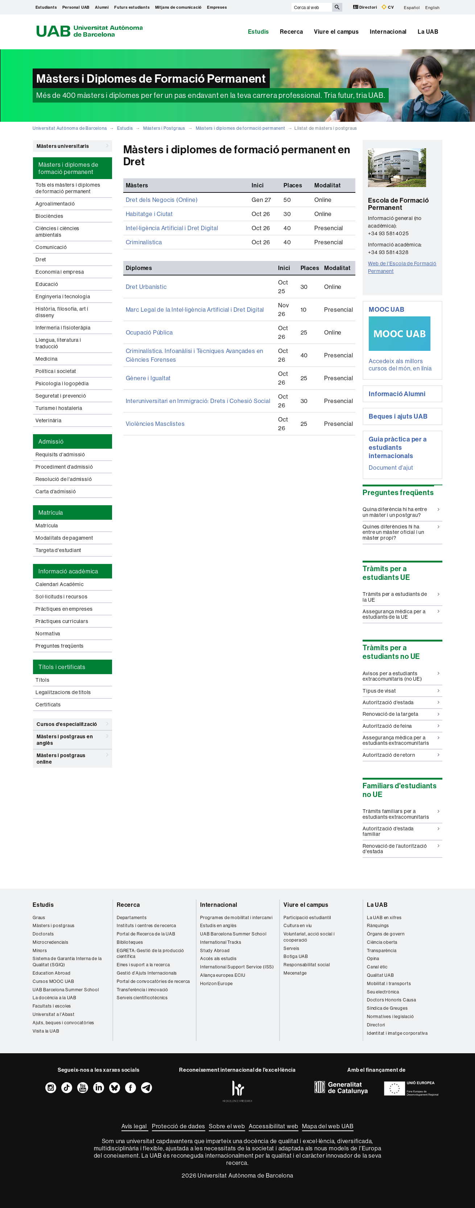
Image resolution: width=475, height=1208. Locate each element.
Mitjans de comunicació (178, 7)
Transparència (381, 950)
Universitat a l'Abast (54, 1014)
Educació (47, 284)
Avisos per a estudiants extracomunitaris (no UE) (401, 676)
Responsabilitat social (307, 964)
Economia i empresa (60, 272)
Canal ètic (377, 967)
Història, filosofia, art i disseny (62, 312)
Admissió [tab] (50, 441)
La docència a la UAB (55, 997)
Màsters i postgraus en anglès (72, 738)
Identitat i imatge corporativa (397, 1033)
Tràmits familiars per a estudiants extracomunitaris (401, 814)
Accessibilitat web (273, 1126)
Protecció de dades (178, 1126)
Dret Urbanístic (146, 286)
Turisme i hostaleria (59, 408)
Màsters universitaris (72, 145)
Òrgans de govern (386, 934)
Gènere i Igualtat (148, 378)
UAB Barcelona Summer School (66, 989)
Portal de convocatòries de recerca (153, 981)
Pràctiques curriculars (62, 621)
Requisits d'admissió (60, 454)
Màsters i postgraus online (72, 757)
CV (387, 7)
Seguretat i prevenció (61, 396)
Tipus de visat (401, 691)
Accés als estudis (218, 958)
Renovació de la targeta (401, 714)
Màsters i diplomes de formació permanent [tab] (68, 168)
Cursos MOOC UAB (53, 981)
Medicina (46, 359)
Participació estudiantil (307, 917)
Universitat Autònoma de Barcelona (70, 128)
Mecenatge (295, 973)
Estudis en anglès (218, 925)
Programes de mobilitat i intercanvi (236, 917)
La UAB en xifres (384, 917)
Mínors (40, 950)
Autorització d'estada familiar (401, 831)
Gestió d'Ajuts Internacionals (147, 973)
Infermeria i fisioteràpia (63, 327)
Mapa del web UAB (328, 1126)
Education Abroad (52, 973)
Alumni (102, 7)
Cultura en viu (298, 925)
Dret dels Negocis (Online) (162, 199)
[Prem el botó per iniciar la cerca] (337, 7)
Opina (373, 958)
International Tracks (220, 942)
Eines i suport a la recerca (143, 964)
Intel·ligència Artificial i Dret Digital (172, 228)
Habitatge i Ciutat (149, 213)
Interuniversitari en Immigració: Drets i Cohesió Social (198, 400)
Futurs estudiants (132, 7)
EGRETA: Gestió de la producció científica (150, 953)
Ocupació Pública (149, 332)
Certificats (48, 704)
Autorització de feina (401, 726)
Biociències (49, 216)
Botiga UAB (296, 956)
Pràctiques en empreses (64, 609)
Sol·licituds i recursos (61, 596)
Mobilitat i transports (389, 983)
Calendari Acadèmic (59, 584)
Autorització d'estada (401, 702)
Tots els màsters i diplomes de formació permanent (68, 188)
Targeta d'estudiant (58, 550)
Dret (41, 259)
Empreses (217, 7)
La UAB (428, 31)
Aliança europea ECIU (222, 975)
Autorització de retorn (401, 755)
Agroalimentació (55, 203)
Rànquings (378, 925)
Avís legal (134, 1126)
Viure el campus (336, 31)
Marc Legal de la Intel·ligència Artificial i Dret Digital (195, 309)
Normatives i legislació (390, 1016)
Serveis (292, 948)
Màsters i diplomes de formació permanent (240, 128)
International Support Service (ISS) (237, 967)
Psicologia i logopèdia (62, 383)
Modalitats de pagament (64, 538)
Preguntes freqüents (60, 646)
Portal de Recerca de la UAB (146, 934)
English (432, 7)
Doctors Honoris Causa (391, 999)
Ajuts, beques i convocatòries (63, 1022)
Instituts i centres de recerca (146, 925)
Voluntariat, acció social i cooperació (309, 937)
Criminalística (144, 242)
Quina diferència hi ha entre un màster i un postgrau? (401, 512)
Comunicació (51, 247)
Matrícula (47, 525)
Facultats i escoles (52, 1006)
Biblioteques (130, 942)
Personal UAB (76, 7)
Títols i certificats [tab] (62, 667)
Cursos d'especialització (72, 723)
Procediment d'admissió (64, 467)
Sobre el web (227, 1126)
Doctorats (43, 934)
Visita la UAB (46, 1031)
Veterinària (49, 420)
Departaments (132, 917)
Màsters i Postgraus (164, 128)
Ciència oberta (382, 942)
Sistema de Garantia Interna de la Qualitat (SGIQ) (67, 961)
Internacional (388, 31)
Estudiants (46, 7)
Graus (39, 917)
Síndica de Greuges (387, 1008)
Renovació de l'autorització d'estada (401, 849)
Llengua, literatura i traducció (58, 343)
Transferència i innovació (142, 989)
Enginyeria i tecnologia (63, 296)
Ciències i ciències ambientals (57, 231)
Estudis (258, 31)
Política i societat (56, 371)
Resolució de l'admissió (64, 479)
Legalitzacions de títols (63, 692)
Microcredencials (51, 942)
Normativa (48, 633)
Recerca (291, 31)
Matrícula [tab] (50, 512)
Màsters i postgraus (54, 925)
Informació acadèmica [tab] (68, 571)
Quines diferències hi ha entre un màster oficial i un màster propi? (401, 532)
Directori (365, 7)
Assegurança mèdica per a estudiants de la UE (401, 614)
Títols (43, 680)
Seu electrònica (383, 992)
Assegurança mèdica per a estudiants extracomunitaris (401, 740)
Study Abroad (215, 950)
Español (412, 7)
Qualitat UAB (380, 975)
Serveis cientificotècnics (142, 997)
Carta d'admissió (56, 491)
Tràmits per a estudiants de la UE (401, 597)
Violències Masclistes (155, 423)
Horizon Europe (216, 983)
